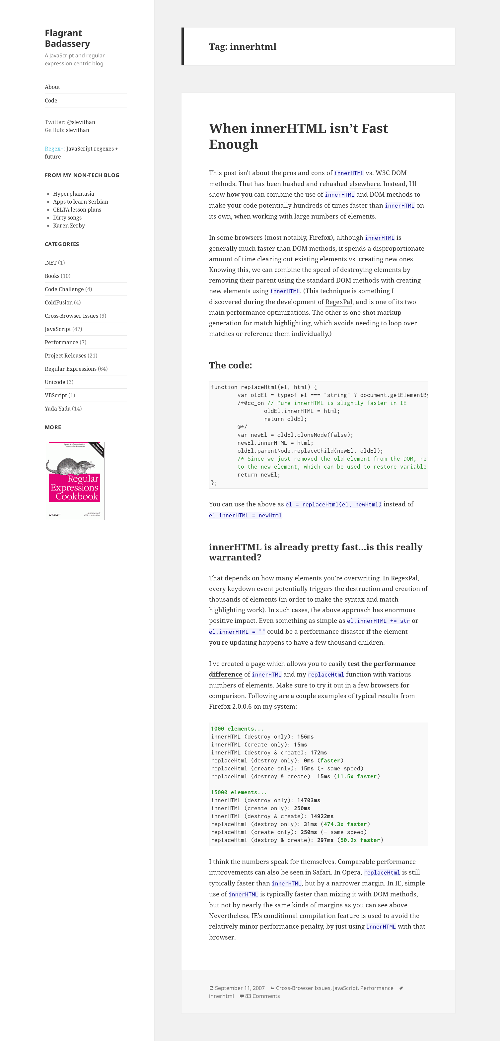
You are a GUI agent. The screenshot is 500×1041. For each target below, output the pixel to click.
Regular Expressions (71, 368)
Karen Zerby (69, 225)
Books (52, 276)
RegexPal (338, 301)
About (52, 87)
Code (51, 100)
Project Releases (65, 355)
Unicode (55, 382)
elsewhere (364, 183)
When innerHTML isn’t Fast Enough (298, 136)
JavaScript (58, 329)
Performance (61, 342)
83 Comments (262, 996)
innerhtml (221, 996)
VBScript (56, 395)
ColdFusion (59, 302)
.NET (51, 262)
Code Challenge (64, 289)
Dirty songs (67, 217)
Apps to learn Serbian (80, 201)
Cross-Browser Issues (71, 315)
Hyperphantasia (73, 193)
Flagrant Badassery (67, 38)
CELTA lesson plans (77, 209)
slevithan (83, 122)
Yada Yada (58, 408)
